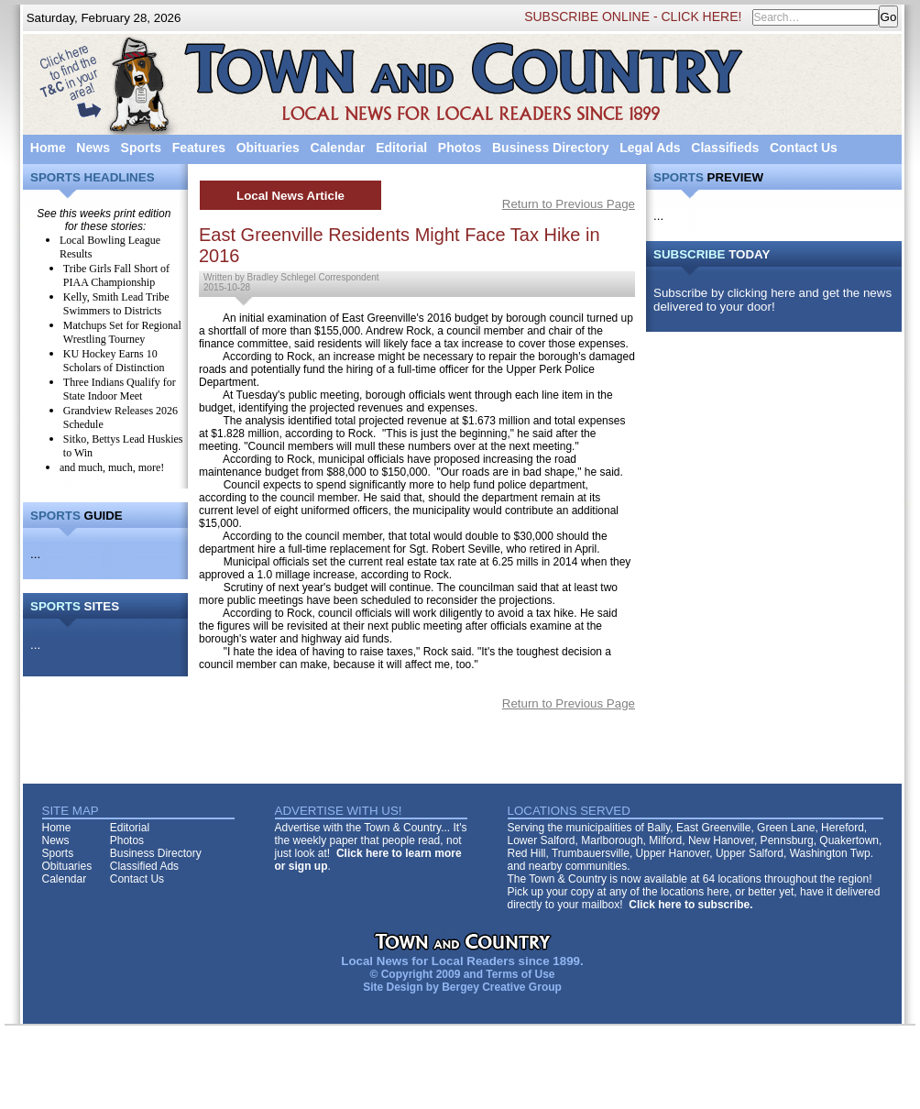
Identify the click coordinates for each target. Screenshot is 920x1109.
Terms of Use (520, 974)
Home (48, 147)
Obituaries (268, 147)
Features (198, 147)
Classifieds (725, 147)
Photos (459, 147)
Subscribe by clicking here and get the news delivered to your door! (772, 299)
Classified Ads (144, 866)
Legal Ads (649, 147)
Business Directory (550, 147)
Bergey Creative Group (502, 987)
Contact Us (804, 147)
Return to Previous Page (568, 204)
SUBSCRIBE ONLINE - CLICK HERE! (632, 16)
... (35, 554)
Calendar (338, 147)
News (93, 147)
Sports (141, 147)
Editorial (401, 147)
